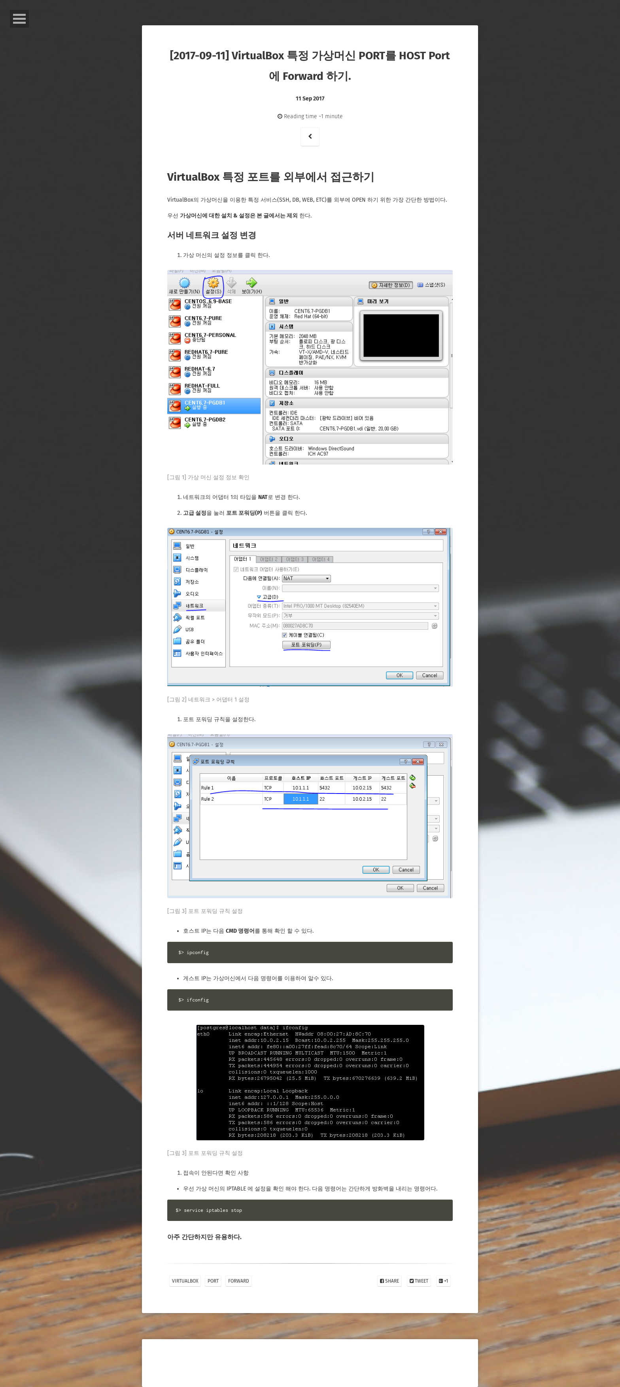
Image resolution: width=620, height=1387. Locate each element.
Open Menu (19, 19)
